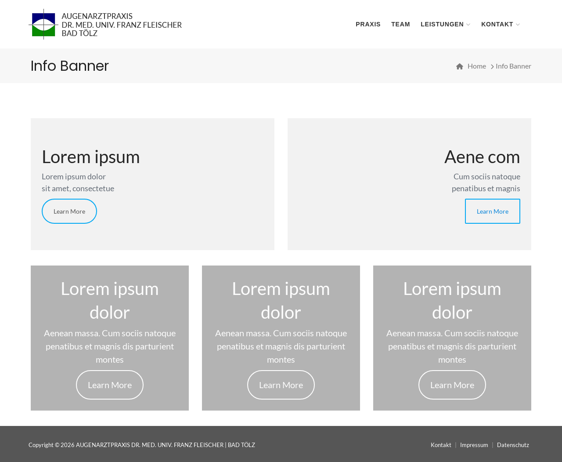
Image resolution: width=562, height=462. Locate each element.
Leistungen (442, 24)
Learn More (69, 211)
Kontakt (497, 24)
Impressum (474, 444)
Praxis (368, 24)
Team (400, 24)
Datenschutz (513, 444)
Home (477, 66)
